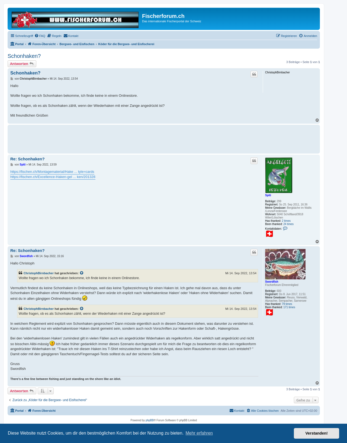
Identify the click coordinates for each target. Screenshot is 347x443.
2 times (286, 220)
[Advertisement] (109, 138)
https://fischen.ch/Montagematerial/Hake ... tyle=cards (52, 172)
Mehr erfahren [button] (199, 433)
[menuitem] (39, 36)
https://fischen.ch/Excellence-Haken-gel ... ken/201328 (52, 177)
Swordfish (271, 281)
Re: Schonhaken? (27, 159)
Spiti (268, 195)
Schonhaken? (24, 56)
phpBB (150, 420)
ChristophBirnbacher (39, 273)
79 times (287, 303)
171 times (289, 307)
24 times (288, 224)
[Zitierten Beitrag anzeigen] (81, 273)
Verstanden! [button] (317, 433)
